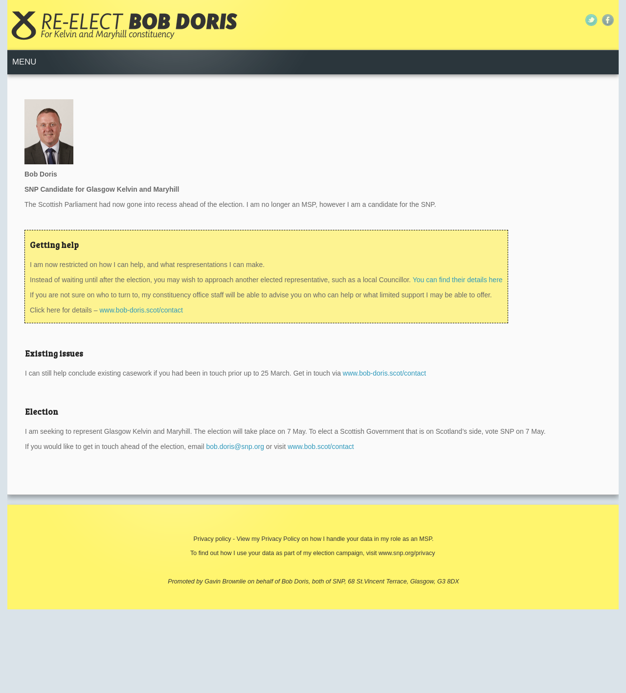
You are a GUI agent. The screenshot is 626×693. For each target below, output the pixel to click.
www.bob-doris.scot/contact (140, 310)
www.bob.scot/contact (321, 446)
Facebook (608, 20)
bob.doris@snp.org (235, 446)
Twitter (591, 20)
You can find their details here (457, 280)
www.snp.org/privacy (407, 553)
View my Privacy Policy (269, 539)
